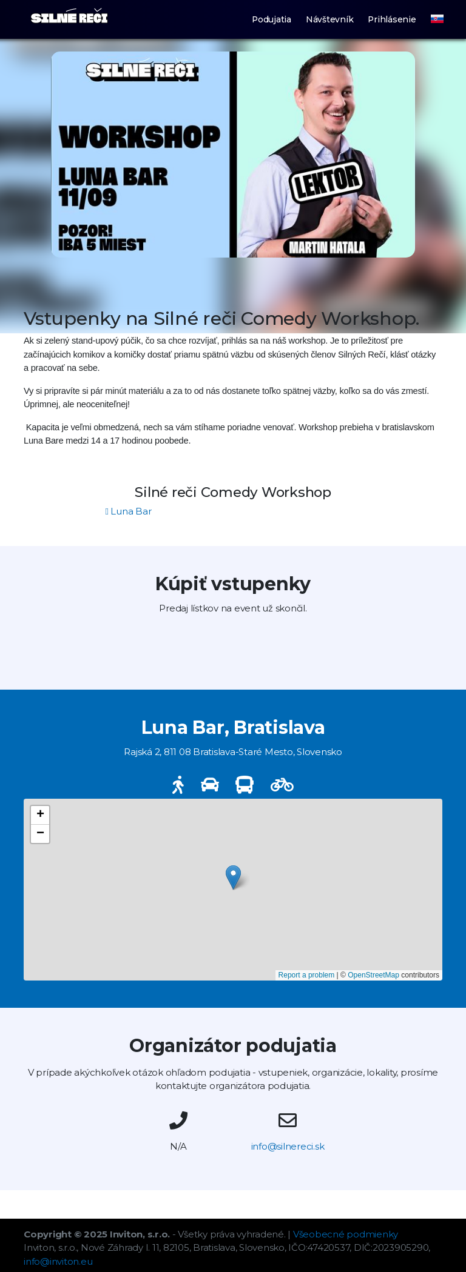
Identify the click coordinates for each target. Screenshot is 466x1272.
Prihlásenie (392, 19)
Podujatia (271, 19)
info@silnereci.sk (288, 1146)
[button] (430, 10)
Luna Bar (129, 511)
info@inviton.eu (58, 1261)
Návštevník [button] (330, 19)
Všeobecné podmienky (345, 1234)
